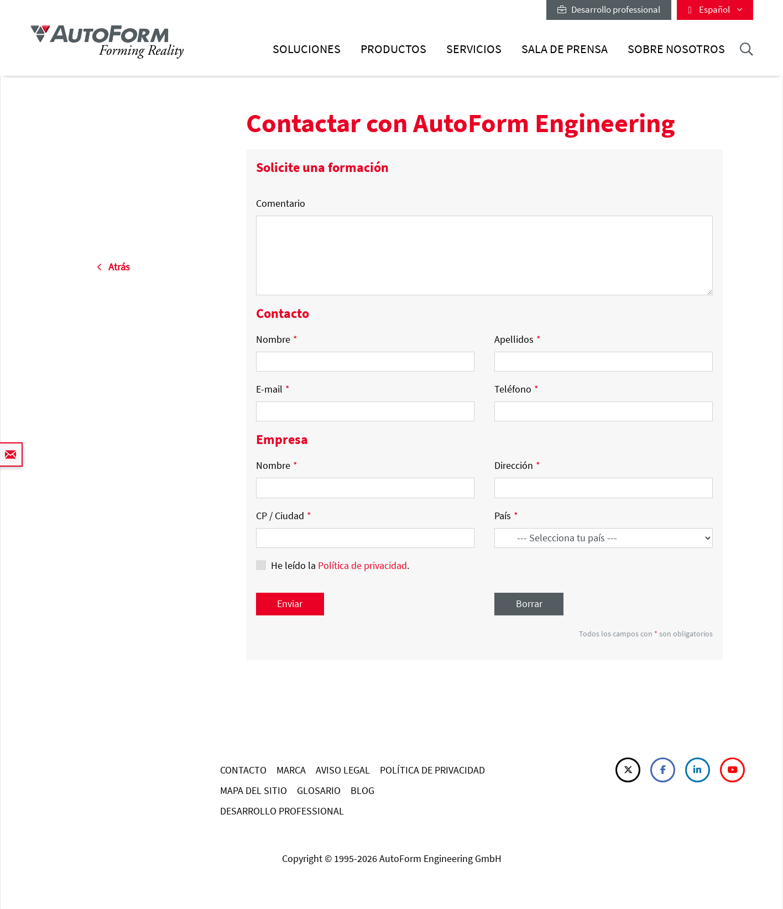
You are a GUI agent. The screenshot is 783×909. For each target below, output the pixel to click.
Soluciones (307, 48)
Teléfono (516, 389)
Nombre (276, 339)
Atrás (113, 266)
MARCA (291, 770)
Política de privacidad (362, 565)
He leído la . (340, 565)
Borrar (529, 603)
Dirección (517, 465)
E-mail (273, 389)
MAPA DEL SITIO (253, 790)
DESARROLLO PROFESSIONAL (282, 810)
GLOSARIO (319, 790)
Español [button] (715, 9)
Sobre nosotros (676, 48)
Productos (393, 48)
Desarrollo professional (608, 9)
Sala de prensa (564, 48)
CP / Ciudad (283, 515)
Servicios (474, 48)
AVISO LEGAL (343, 770)
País (506, 515)
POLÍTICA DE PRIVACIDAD (432, 770)
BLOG (362, 790)
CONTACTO (243, 770)
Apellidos (517, 339)
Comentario (280, 203)
